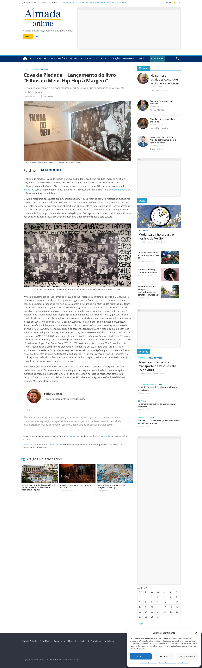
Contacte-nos (60, 641)
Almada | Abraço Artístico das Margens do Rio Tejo (111, 486)
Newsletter (73, 641)
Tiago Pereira (156, 148)
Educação (114, 58)
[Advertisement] (129, 29)
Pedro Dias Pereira (159, 128)
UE (139, 230)
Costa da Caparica (148, 384)
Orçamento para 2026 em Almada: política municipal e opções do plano (163, 140)
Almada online (105, 435)
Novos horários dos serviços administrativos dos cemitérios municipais (148, 290)
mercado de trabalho (111, 421)
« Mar (140, 623)
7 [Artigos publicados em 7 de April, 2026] (145, 602)
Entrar (37, 36)
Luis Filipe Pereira (159, 89)
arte (68, 417)
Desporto (128, 58)
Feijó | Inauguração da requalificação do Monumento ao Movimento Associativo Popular (39, 487)
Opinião (141, 58)
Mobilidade (76, 58)
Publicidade (108, 641)
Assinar (28, 36)
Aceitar (140, 656)
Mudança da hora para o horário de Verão (156, 236)
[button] (196, 632)
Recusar (164, 656)
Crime (88, 58)
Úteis (142, 200)
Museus (47, 69)
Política (62, 58)
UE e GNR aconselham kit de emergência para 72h (148, 255)
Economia (49, 58)
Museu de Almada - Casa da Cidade (59, 424)
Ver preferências (187, 656)
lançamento (70, 421)
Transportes (157, 357)
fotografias (57, 421)
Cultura (99, 58)
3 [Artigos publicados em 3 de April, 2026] (164, 597)
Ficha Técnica (183, 663)
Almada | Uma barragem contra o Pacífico (75, 486)
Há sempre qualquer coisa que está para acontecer (164, 79)
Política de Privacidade (148, 663)
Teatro (152, 417)
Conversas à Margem (83, 417)
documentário (119, 189)
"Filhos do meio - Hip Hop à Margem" (46, 417)
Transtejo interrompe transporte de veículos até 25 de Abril (157, 366)
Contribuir (157, 58)
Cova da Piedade (32, 69)
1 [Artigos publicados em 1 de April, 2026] (151, 597)
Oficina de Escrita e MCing (92, 424)
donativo (71, 435)
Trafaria (143, 357)
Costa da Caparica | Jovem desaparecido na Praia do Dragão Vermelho (93, 2)
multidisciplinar (32, 424)
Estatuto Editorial (29, 641)
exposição (29, 189)
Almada (34, 58)
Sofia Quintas (48, 96)
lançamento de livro (88, 421)
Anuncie (27, 444)
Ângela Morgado (158, 109)
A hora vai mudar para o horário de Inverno (148, 271)
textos (110, 424)
